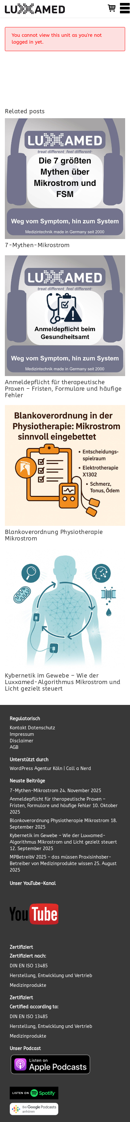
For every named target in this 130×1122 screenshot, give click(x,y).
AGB (14, 747)
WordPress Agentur (31, 768)
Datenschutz (41, 728)
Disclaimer (21, 741)
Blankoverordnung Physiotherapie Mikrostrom (59, 820)
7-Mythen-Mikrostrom (34, 790)
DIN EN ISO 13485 (29, 966)
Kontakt (19, 728)
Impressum (22, 734)
